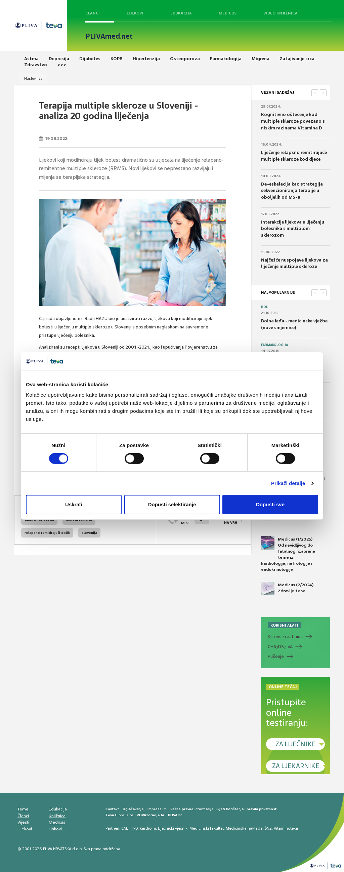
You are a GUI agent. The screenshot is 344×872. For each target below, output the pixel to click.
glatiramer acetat (39, 519)
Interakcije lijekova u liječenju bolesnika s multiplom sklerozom (292, 228)
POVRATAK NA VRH (227, 519)
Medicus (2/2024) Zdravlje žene (287, 588)
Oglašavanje (133, 809)
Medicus (227, 13)
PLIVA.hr (175, 815)
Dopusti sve (270, 504)
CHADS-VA (280, 647)
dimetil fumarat (79, 519)
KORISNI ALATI (284, 625)
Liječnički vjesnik (172, 828)
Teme (23, 809)
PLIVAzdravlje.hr (150, 815)
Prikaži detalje (288, 483)
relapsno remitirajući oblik (47, 532)
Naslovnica (33, 78)
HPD (134, 828)
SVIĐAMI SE (195, 519)
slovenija (89, 532)
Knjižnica (57, 816)
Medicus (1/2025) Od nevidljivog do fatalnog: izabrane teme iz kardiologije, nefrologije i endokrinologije (288, 554)
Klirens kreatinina (285, 636)
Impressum (157, 809)
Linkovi (55, 829)
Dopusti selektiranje (172, 504)
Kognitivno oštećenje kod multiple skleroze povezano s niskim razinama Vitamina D (293, 121)
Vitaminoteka (286, 828)
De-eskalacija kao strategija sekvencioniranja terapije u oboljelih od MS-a (292, 190)
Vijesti (23, 822)
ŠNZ (268, 828)
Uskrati (73, 504)
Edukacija (181, 13)
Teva (109, 815)
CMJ (125, 828)
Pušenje (276, 656)
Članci (92, 13)
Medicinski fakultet (206, 828)
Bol (264, 307)
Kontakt (112, 809)
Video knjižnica (280, 13)
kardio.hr (148, 828)
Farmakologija (274, 345)
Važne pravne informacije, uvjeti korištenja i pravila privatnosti (223, 809)
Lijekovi (135, 13)
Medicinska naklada (244, 828)
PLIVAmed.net (109, 36)
